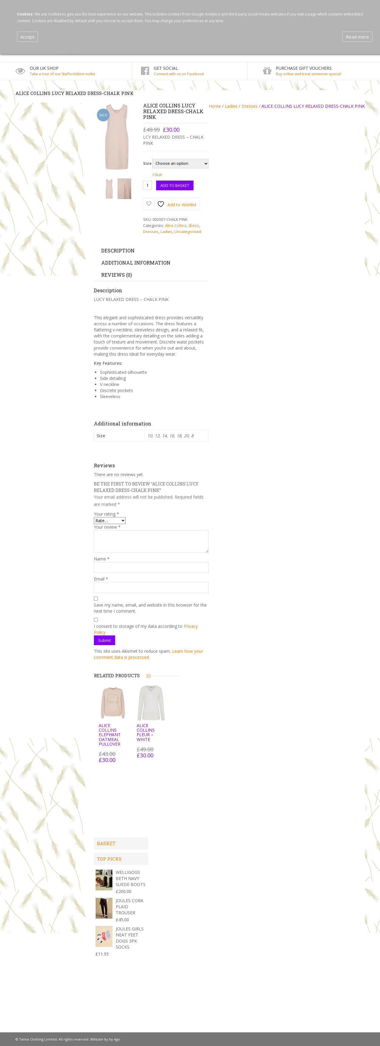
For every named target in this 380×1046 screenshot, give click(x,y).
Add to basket (174, 185)
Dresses (249, 106)
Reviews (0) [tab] (116, 275)
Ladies (231, 106)
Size (147, 163)
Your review (107, 527)
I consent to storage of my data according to (146, 629)
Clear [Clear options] (157, 174)
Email (101, 579)
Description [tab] (118, 250)
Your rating (106, 514)
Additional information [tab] (135, 262)
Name (102, 559)
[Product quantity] (147, 185)
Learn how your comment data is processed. (148, 654)
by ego (114, 1039)
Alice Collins (176, 225)
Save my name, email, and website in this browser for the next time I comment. (150, 608)
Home (215, 106)
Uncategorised (187, 231)
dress (193, 225)
